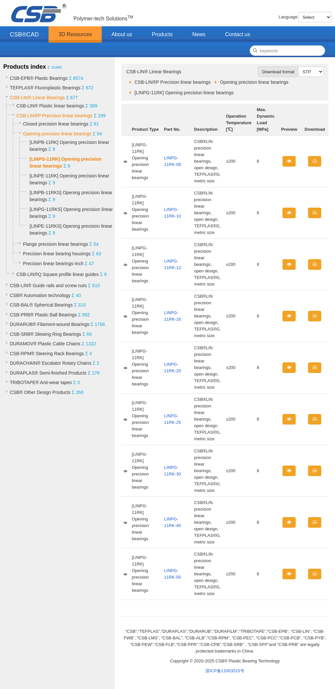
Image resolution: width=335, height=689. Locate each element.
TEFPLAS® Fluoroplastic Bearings (45, 87)
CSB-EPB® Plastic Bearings (39, 78)
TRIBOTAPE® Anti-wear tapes (41, 382)
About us (122, 34)
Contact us (237, 34)
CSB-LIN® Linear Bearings (37, 97)
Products (162, 34)
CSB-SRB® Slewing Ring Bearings (45, 334)
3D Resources (75, 34)
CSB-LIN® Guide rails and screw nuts (48, 285)
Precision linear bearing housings (57, 253)
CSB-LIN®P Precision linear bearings (54, 115)
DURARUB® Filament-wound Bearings (49, 324)
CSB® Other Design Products (40, 392)
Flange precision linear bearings (55, 244)
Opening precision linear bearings (57, 133)
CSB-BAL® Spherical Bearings (41, 305)
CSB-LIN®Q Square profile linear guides (57, 274)
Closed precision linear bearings (55, 123)
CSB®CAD (24, 34)
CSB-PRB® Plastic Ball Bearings (43, 314)
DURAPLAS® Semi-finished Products (48, 373)
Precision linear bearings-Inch (53, 263)
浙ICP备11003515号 (224, 670)
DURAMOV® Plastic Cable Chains (45, 343)
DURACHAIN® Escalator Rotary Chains (50, 363)
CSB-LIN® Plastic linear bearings (50, 105)
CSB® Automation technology (40, 295)
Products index (24, 66)
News (198, 34)
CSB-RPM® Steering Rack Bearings (47, 353)
